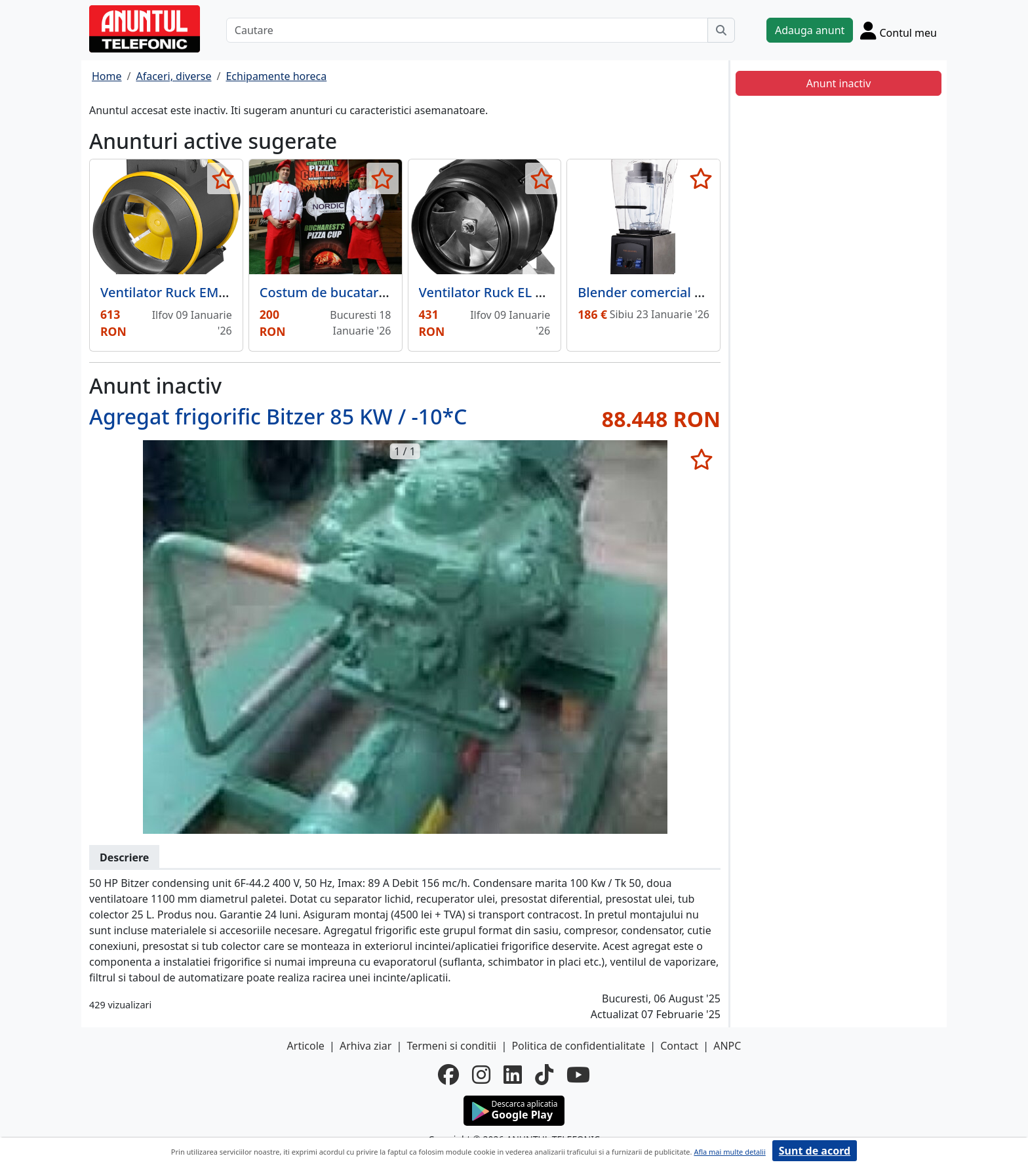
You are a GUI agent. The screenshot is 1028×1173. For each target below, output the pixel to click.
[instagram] (481, 1074)
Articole (306, 1046)
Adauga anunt (809, 30)
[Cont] (898, 30)
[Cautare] (467, 30)
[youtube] (578, 1074)
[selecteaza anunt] (223, 178)
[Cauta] (721, 30)
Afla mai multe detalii (729, 1152)
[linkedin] (513, 1074)
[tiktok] (544, 1074)
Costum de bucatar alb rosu (346, 292)
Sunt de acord (814, 1150)
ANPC (727, 1046)
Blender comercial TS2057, (660, 292)
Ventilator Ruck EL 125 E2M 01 (512, 292)
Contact (679, 1046)
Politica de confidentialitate (578, 1046)
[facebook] (448, 1074)
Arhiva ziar (365, 1046)
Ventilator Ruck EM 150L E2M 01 (200, 292)
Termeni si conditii (451, 1046)
